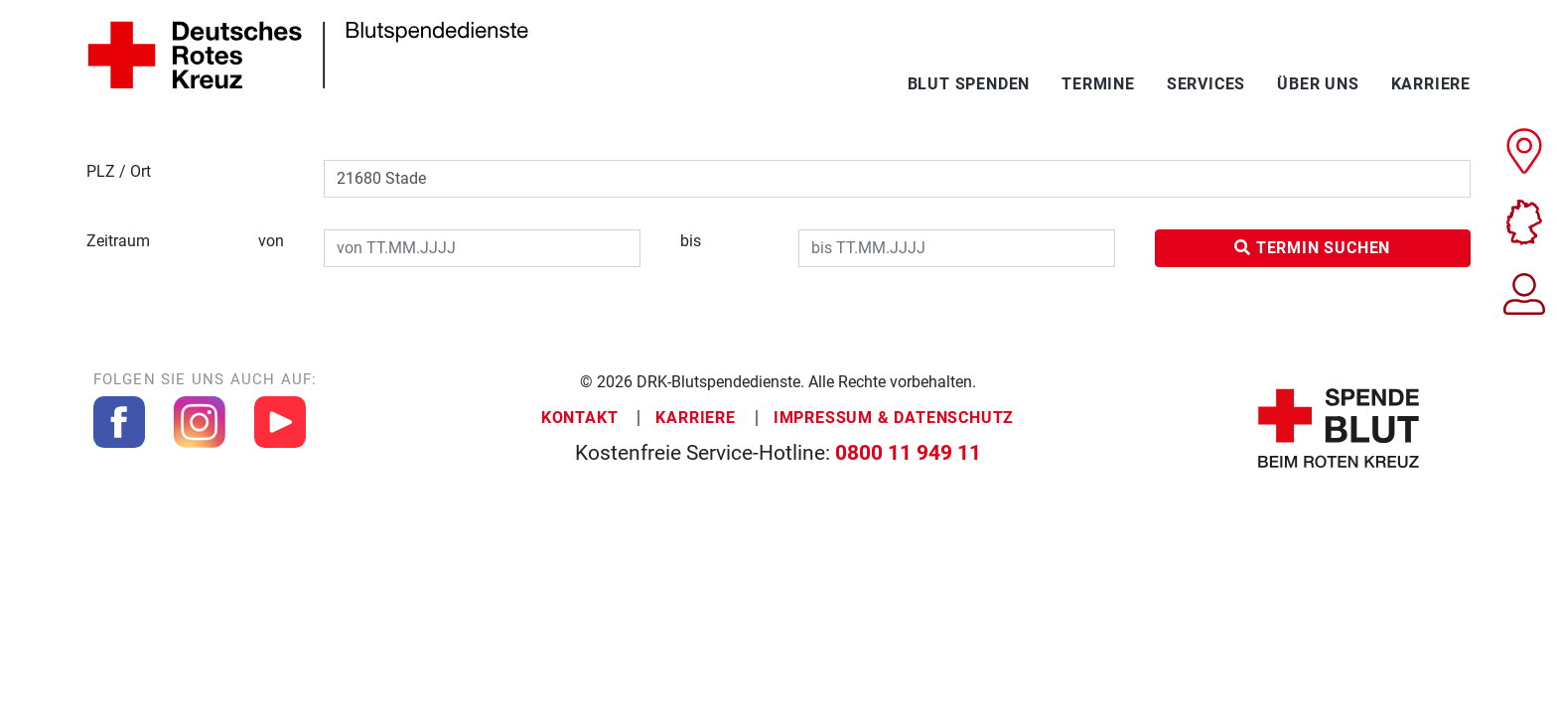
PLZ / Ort (118, 171)
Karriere (1431, 83)
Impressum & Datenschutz (894, 417)
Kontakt (580, 417)
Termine (1098, 83)
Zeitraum (185, 241)
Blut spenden (969, 83)
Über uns (1317, 83)
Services (1206, 83)
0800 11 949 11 (908, 453)
